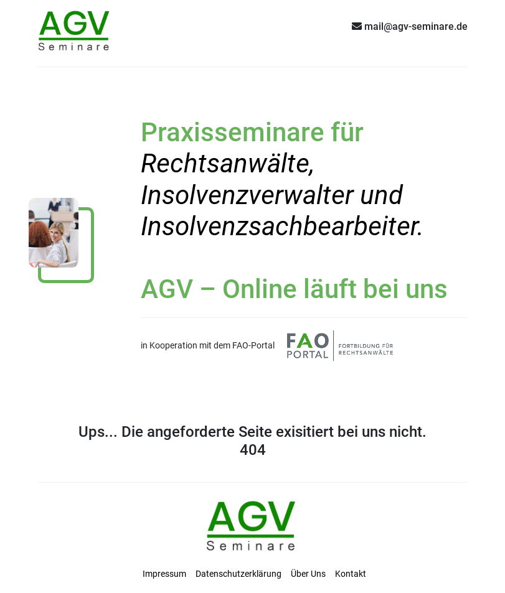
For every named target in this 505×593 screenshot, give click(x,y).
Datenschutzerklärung (238, 574)
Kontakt (350, 574)
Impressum (164, 574)
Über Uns (308, 574)
